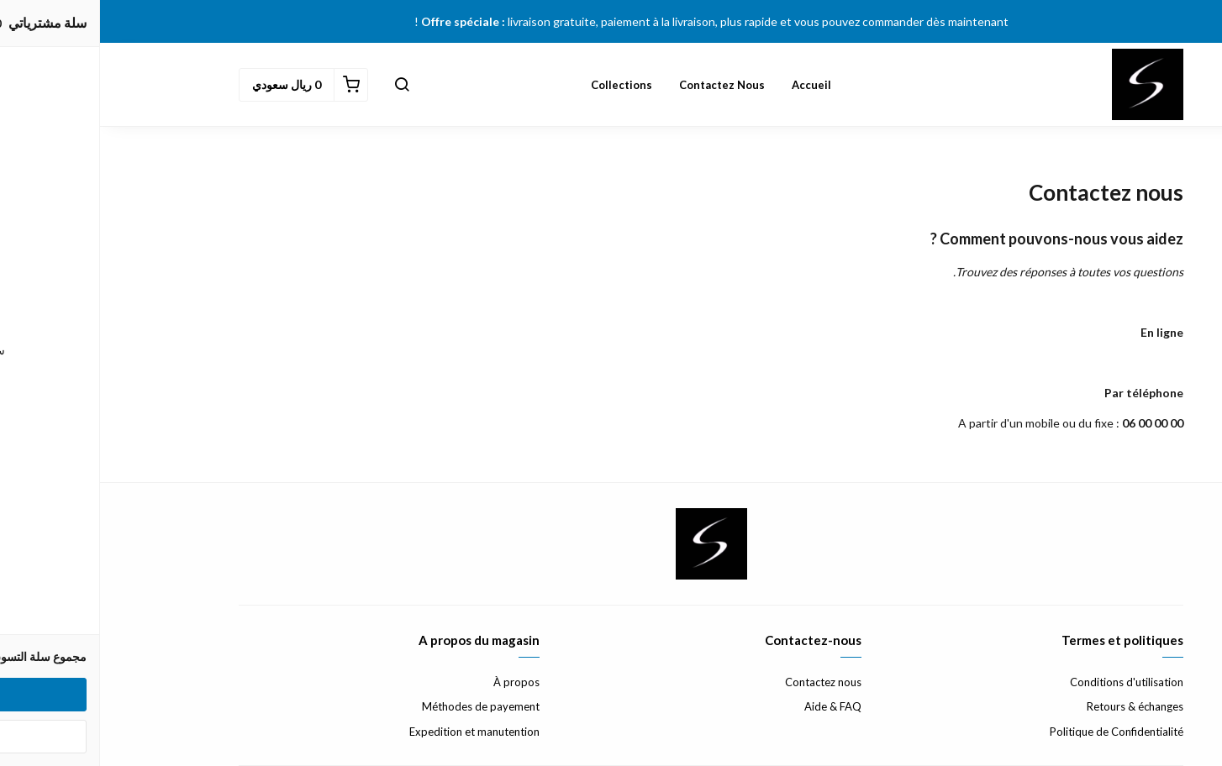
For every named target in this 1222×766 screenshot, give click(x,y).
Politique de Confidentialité (1016, 731)
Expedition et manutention (374, 731)
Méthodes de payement (381, 706)
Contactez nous (622, 85)
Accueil (711, 85)
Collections (521, 85)
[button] (302, 85)
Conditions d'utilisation (1026, 682)
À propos (416, 682)
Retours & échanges (1035, 706)
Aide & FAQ (732, 706)
